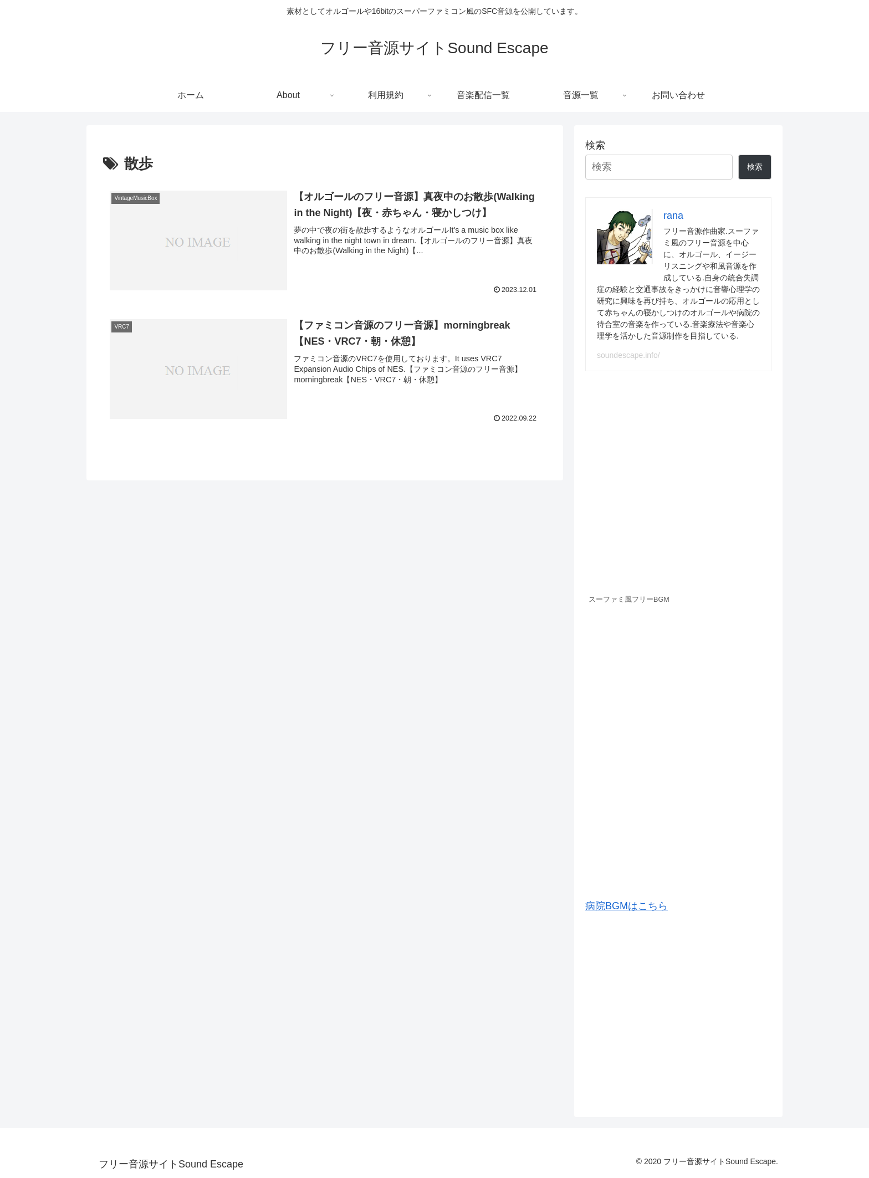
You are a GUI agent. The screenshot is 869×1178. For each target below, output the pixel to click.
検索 (595, 145)
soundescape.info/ (628, 355)
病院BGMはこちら (626, 905)
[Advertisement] (678, 1010)
